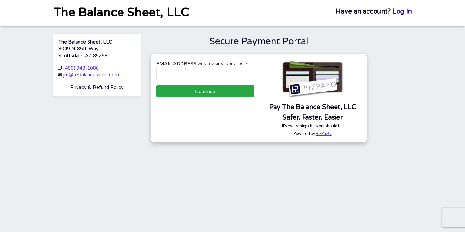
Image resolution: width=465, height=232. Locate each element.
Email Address (201, 64)
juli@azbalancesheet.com (91, 75)
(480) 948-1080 (81, 68)
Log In (402, 11)
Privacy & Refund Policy (97, 87)
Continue (205, 91)
